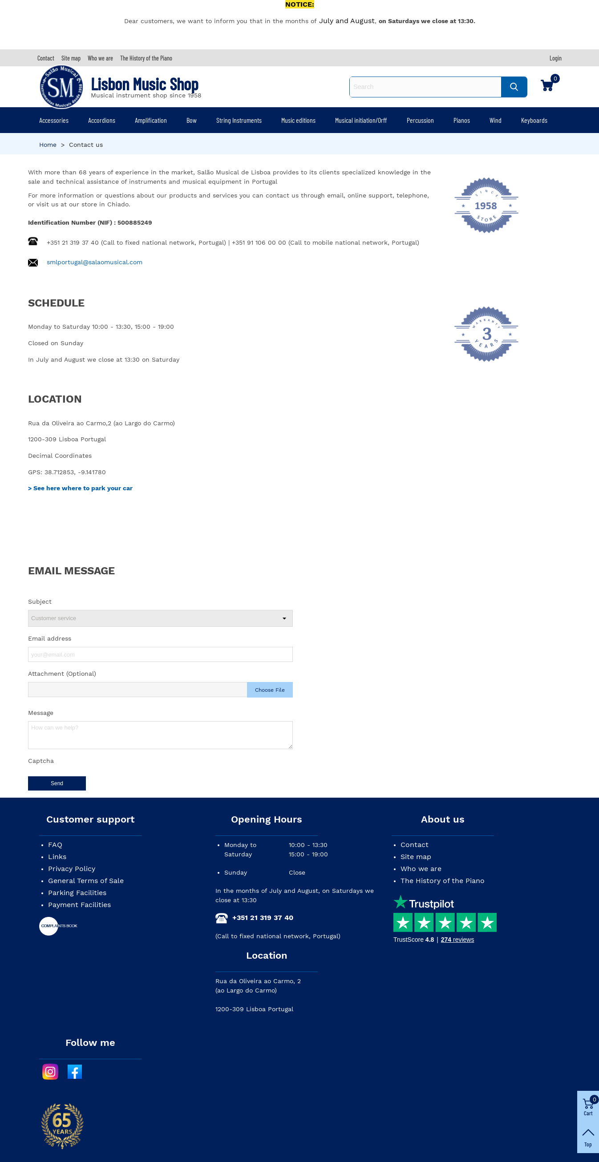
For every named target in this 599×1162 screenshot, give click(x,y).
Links (57, 856)
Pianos (461, 120)
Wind (496, 120)
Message (40, 712)
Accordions (101, 120)
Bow (191, 120)
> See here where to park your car (80, 488)
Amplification (151, 120)
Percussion (420, 120)
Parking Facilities (77, 892)
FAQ (55, 844)
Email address (49, 638)
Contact (415, 844)
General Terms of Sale (86, 880)
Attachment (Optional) (62, 673)
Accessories (54, 120)
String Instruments (239, 120)
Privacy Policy (71, 868)
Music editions (298, 120)
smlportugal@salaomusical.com (94, 262)
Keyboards (534, 120)
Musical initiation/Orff (361, 120)
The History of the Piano (443, 880)
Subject (40, 601)
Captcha (41, 760)
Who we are (421, 868)
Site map (416, 856)
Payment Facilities (79, 904)
